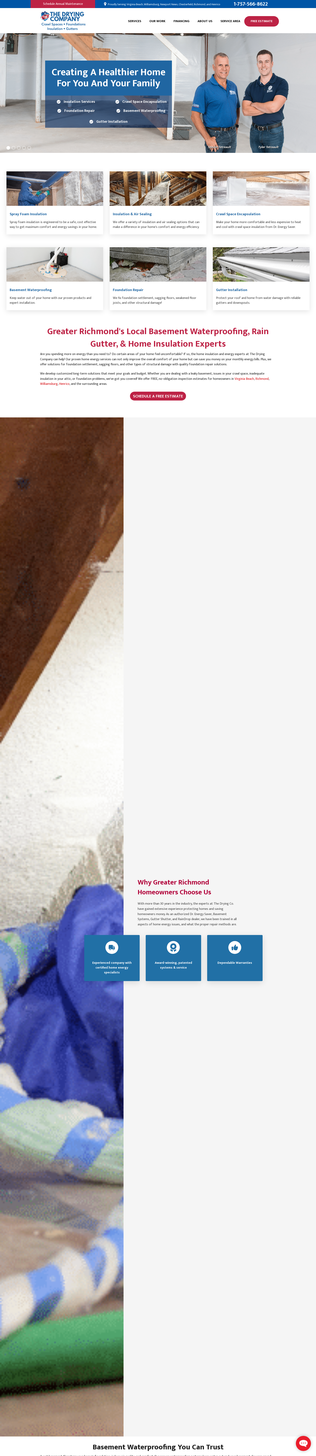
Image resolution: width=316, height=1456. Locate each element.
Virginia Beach (244, 379)
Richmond (262, 379)
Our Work (157, 21)
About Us (205, 21)
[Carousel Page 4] (24, 148)
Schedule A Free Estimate (158, 396)
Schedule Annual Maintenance (63, 4)
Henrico (64, 384)
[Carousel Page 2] (13, 148)
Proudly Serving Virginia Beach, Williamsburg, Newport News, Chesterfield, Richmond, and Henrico (163, 4)
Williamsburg (49, 384)
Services (134, 21)
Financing (181, 21)
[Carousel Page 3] (19, 148)
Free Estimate (261, 21)
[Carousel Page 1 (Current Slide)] (8, 148)
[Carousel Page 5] (29, 148)
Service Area (230, 21)
